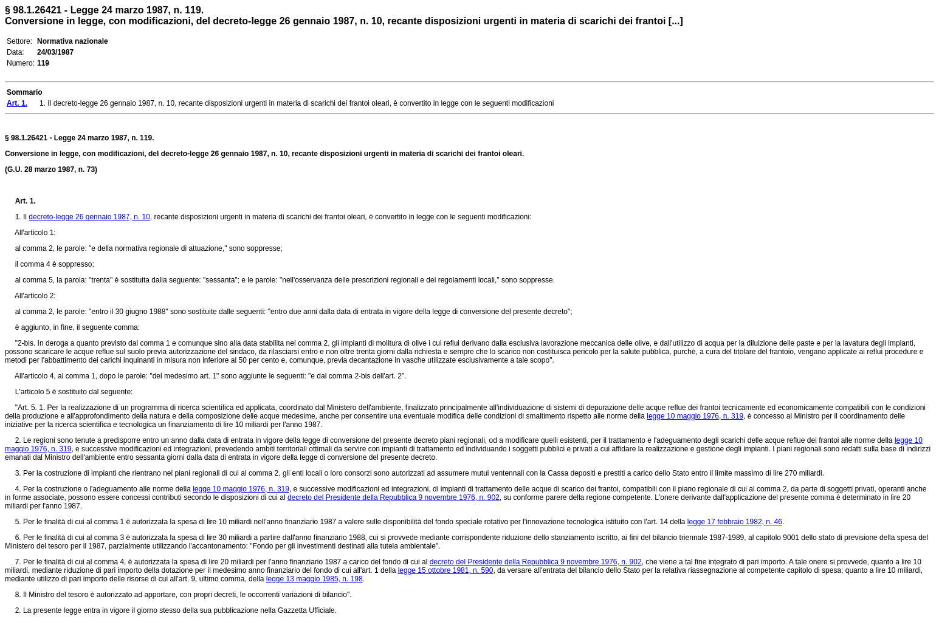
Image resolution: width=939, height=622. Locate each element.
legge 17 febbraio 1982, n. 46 (734, 522)
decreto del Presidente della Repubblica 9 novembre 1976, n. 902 (393, 497)
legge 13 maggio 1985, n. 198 (314, 579)
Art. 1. (25, 201)
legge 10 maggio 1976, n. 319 (695, 416)
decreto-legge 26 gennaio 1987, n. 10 (89, 217)
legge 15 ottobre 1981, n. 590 (446, 570)
